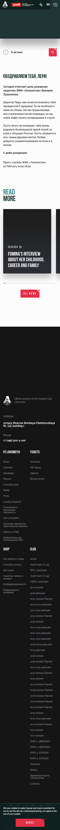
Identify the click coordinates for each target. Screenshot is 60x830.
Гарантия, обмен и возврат (13, 577)
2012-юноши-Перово (41, 673)
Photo (6, 496)
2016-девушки (37, 593)
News (6, 462)
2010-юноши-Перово (41, 599)
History (33, 770)
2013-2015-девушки (40, 667)
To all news (13, 52)
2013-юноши (36, 713)
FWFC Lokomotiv (39, 582)
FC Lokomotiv (11, 452)
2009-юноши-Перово (41, 690)
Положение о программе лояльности (10, 510)
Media (6, 490)
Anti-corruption (11, 518)
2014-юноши (36, 678)
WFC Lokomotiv (38, 570)
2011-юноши (36, 730)
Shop (6, 549)
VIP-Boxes (35, 467)
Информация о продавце (11, 591)
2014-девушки (37, 650)
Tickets (35, 452)
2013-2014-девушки (40, 718)
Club (33, 549)
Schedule (35, 462)
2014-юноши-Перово (41, 684)
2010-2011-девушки (40, 639)
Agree (30, 822)
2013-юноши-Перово (41, 707)
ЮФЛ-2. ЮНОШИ (39, 758)
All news (30, 293)
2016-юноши (36, 656)
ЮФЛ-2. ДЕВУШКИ (40, 747)
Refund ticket (37, 479)
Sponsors (35, 764)
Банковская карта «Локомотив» (39, 776)
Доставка (8, 570)
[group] (27, 241)
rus (48, 4)
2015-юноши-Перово (41, 616)
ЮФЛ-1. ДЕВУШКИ (40, 741)
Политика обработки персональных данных (15, 525)
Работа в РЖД (11, 532)
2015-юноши (36, 621)
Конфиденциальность (14, 584)
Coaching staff (10, 484)
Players (7, 479)
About (33, 559)
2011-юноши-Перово (41, 724)
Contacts (35, 783)
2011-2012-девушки (40, 610)
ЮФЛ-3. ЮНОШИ (39, 752)
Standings (8, 473)
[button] (4, 283)
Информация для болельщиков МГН (13, 538)
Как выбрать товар (13, 559)
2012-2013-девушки (40, 633)
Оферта (34, 473)
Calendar (8, 467)
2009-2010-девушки (41, 604)
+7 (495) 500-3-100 (14, 440)
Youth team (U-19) (39, 564)
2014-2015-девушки (40, 627)
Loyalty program (12, 501)
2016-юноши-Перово (41, 661)
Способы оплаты (12, 564)
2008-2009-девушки (41, 644)
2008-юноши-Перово (41, 696)
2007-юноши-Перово (41, 701)
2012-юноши (36, 587)
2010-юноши (36, 735)
